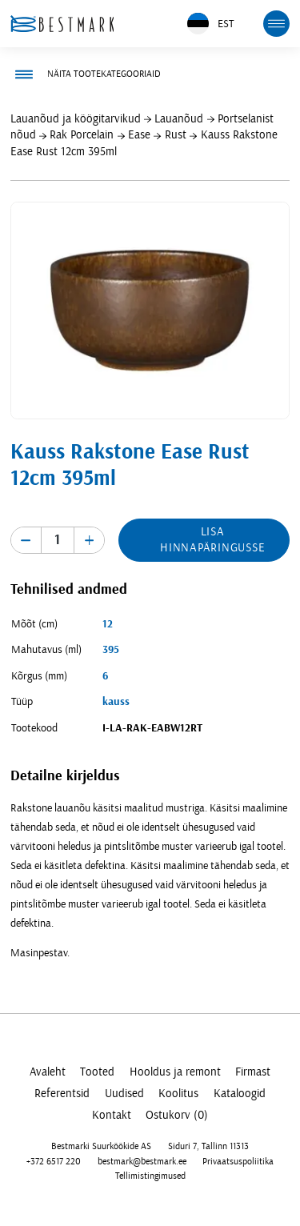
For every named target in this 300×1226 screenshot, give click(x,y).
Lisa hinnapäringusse (212, 540)
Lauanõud (178, 119)
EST (210, 23)
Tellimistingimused (150, 1176)
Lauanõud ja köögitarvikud (75, 119)
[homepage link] (62, 23)
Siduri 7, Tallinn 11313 (208, 1146)
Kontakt (111, 1115)
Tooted (97, 1072)
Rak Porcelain (82, 135)
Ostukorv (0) (177, 1115)
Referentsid (62, 1094)
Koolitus (178, 1094)
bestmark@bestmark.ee (142, 1160)
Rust (175, 135)
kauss (116, 701)
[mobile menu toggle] (276, 24)
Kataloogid (240, 1094)
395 (110, 649)
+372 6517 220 (53, 1160)
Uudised (124, 1094)
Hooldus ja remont (175, 1072)
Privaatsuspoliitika (238, 1160)
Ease (139, 135)
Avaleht (48, 1072)
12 (107, 624)
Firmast (252, 1072)
